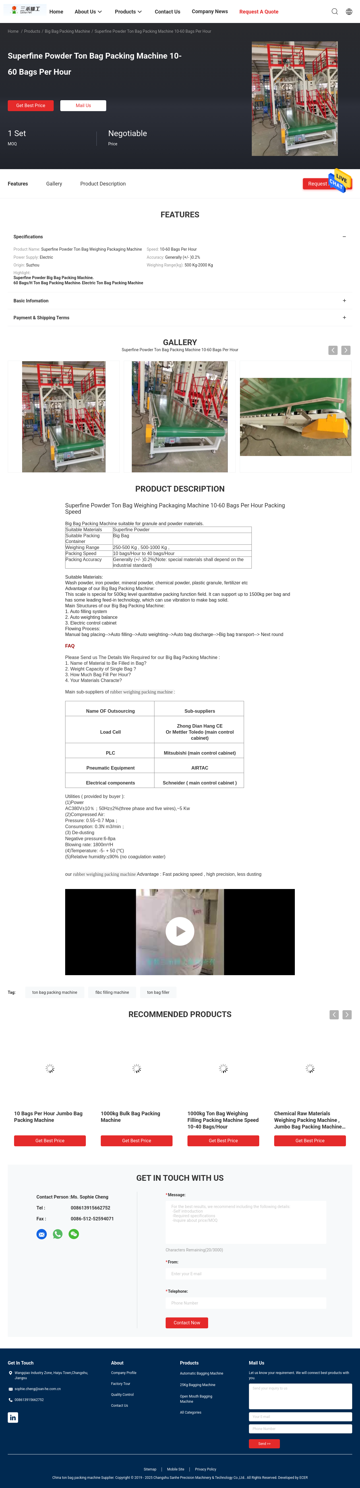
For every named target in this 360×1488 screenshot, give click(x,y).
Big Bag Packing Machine (67, 31)
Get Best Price (30, 105)
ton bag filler (158, 992)
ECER (303, 1478)
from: (173, 1262)
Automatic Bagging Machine (201, 1373)
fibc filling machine (112, 992)
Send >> (264, 1444)
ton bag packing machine (54, 992)
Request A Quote (327, 183)
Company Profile (123, 1373)
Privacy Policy (205, 1469)
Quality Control (122, 1395)
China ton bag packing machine (76, 1478)
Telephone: (178, 1291)
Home (13, 31)
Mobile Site (175, 1469)
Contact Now (187, 1322)
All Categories (190, 1412)
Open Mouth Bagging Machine (196, 1399)
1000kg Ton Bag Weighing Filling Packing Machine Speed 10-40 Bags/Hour (223, 1120)
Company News (210, 11)
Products (32, 31)
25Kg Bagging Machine (197, 1385)
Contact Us (119, 1406)
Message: (176, 1195)
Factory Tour (120, 1384)
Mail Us (83, 105)
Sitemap (150, 1469)
